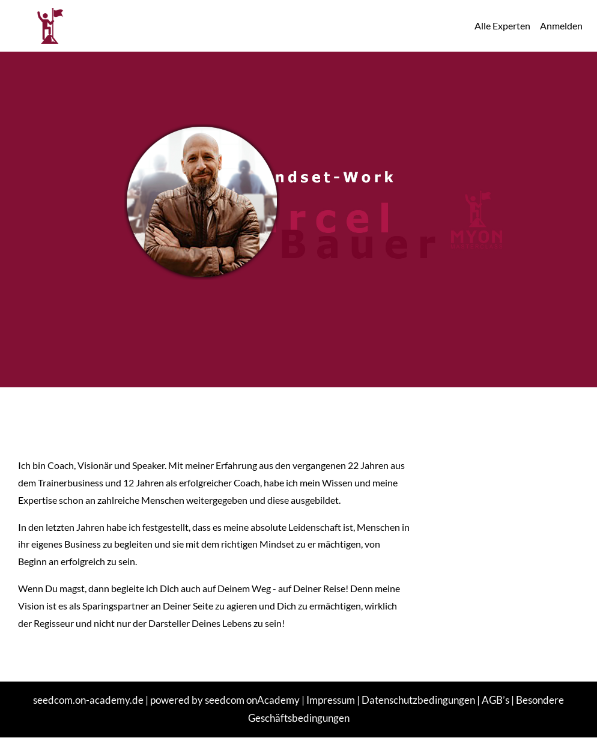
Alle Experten (502, 25)
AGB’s (495, 700)
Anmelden (561, 25)
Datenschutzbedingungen (418, 700)
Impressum (330, 700)
